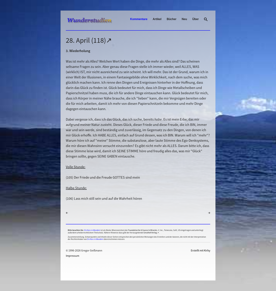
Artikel (157, 19)
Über (195, 19)
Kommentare (139, 19)
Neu (184, 19)
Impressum (72, 255)
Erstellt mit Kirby (200, 250)
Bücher (171, 19)
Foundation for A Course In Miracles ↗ (143, 230)
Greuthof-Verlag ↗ (151, 232)
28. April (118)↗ (89, 40)
